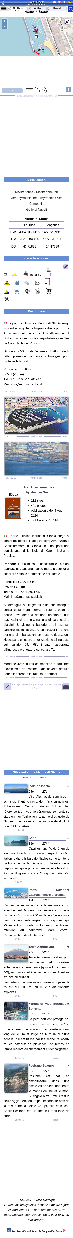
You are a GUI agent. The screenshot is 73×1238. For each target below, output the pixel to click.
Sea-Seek (36, 1)
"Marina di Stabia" (36, 686)
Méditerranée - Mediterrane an (36, 192)
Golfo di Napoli (36, 209)
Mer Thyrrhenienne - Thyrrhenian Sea (36, 198)
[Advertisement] (36, 135)
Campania (36, 203)
